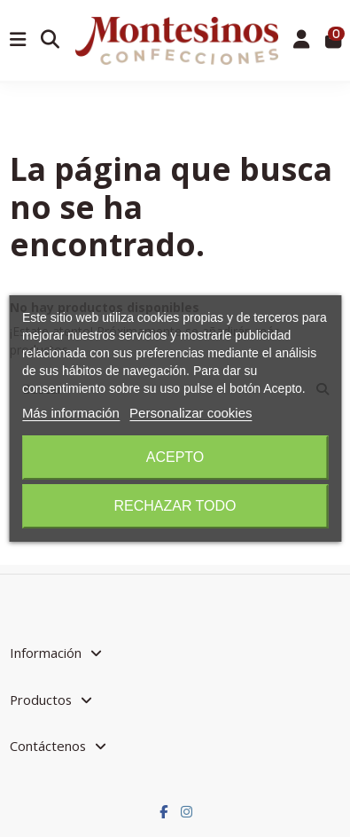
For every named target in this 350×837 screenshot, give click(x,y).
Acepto (175, 457)
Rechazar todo (174, 505)
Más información (71, 412)
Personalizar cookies (190, 412)
